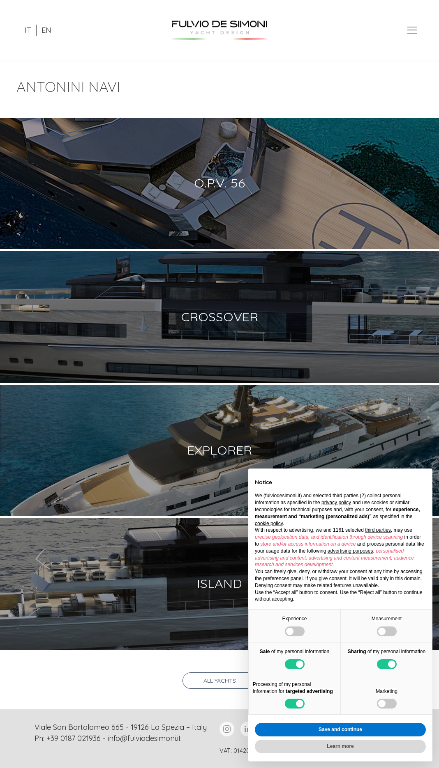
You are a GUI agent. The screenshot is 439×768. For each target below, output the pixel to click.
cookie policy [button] (269, 523)
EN (46, 30)
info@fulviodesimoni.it (144, 738)
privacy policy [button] (336, 502)
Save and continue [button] (340, 729)
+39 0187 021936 (73, 738)
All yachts (219, 680)
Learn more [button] (340, 746)
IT (28, 30)
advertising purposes (350, 551)
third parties (378, 530)
